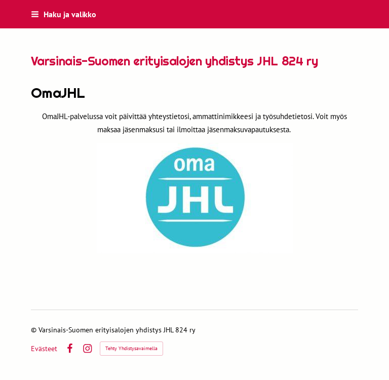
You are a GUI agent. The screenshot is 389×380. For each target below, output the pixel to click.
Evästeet (44, 348)
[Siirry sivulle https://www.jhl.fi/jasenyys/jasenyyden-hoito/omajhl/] (195, 198)
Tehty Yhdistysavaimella (131, 348)
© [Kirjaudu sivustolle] (34, 329)
